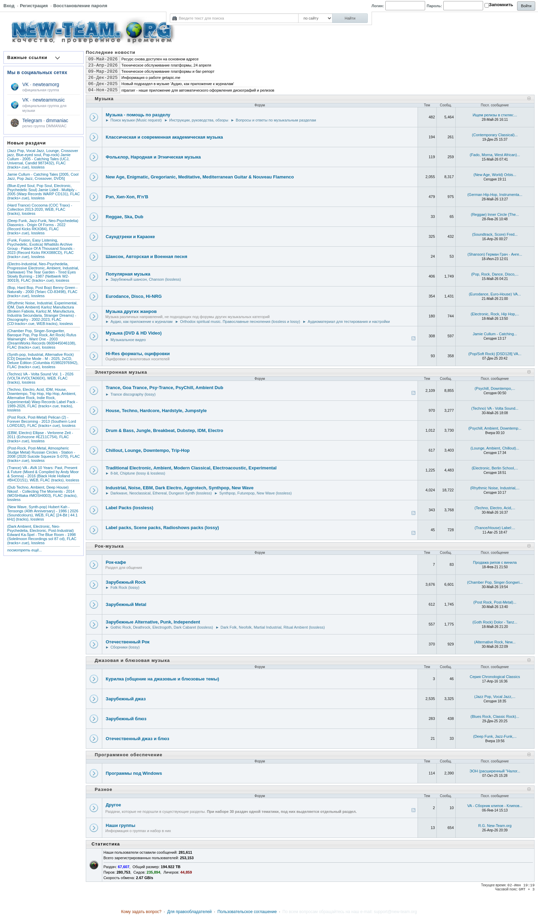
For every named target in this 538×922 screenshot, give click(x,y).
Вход (8, 5)
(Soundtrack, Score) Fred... (495, 234)
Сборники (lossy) (125, 647)
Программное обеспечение (129, 754)
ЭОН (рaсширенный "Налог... (494, 771)
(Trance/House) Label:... (495, 528)
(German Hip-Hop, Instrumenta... (494, 194)
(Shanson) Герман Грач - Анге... (495, 254)
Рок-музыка (109, 546)
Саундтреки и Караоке (130, 236)
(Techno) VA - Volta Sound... (494, 408)
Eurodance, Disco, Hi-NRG (134, 296)
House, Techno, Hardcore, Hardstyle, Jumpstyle (156, 410)
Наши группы (120, 825)
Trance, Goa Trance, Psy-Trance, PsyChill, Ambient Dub (164, 387)
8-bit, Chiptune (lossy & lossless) (137, 473)
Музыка (104, 98)
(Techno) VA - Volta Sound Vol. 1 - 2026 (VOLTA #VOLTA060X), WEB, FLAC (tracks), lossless (40, 378)
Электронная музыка (121, 372)
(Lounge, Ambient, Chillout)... (494, 448)
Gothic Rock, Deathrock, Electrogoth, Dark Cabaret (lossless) (161, 627)
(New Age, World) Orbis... (494, 175)
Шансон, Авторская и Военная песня (146, 256)
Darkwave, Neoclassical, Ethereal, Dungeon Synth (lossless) (161, 493)
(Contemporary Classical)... (495, 135)
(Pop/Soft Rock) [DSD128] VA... (494, 354)
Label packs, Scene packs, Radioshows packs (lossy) (162, 527)
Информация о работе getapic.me (150, 77)
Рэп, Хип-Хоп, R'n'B (127, 196)
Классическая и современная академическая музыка (164, 137)
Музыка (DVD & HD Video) (134, 333)
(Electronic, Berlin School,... (495, 468)
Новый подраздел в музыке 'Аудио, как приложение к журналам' (177, 84)
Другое (113, 804)
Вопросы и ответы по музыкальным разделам (276, 120)
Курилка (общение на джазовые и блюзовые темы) (162, 678)
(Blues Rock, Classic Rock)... (494, 716)
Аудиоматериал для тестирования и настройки (349, 321)
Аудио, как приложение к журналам (141, 321)
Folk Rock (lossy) (124, 587)
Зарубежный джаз (126, 698)
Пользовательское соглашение (247, 911)
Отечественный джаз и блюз (137, 738)
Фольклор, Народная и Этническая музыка (153, 157)
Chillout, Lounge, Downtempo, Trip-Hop (148, 450)
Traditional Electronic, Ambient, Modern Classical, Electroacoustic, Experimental (191, 467)
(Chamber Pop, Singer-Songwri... (495, 582)
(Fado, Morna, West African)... (495, 155)
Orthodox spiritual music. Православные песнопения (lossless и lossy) (240, 321)
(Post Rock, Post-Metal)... (494, 602)
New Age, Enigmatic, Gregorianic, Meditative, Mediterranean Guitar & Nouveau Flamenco (200, 176)
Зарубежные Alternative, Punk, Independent (153, 622)
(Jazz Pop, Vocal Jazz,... (494, 697)
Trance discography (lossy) (133, 394)
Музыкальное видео (128, 340)
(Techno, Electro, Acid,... (495, 508)
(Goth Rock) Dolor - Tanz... (494, 622)
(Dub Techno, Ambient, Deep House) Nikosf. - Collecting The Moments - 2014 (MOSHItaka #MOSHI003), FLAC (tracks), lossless (42, 493)
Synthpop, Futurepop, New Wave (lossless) (255, 493)
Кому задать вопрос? (141, 911)
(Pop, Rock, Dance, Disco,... (494, 274)
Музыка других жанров (131, 311)
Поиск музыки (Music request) (136, 120)
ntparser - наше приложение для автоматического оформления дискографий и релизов (197, 90)
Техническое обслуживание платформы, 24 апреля (166, 65)
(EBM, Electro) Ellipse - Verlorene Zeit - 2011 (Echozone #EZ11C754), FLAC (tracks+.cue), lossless (40, 437)
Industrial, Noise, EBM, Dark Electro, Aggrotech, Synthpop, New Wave (180, 487)
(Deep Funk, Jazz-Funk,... (495, 736)
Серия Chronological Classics (495, 677)
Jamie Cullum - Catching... (495, 334)
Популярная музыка (128, 274)
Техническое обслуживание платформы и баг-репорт (167, 71)
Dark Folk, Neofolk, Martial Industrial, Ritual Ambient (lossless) (273, 627)
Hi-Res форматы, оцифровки (138, 353)
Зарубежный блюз (126, 718)
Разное (103, 789)
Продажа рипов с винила (495, 562)
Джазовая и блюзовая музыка (132, 660)
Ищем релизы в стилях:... (494, 115)
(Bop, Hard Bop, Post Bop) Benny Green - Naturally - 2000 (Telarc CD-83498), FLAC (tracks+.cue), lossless (42, 291)
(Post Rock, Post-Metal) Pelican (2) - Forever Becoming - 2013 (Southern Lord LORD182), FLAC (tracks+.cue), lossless (41, 421)
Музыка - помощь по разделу (138, 114)
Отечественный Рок (128, 641)
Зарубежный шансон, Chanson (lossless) (145, 279)
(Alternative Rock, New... (494, 642)
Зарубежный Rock (126, 582)
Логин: (378, 6)
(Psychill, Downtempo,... (495, 388)
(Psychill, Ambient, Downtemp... (495, 428)
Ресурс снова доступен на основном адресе (160, 59)
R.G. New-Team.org (495, 826)
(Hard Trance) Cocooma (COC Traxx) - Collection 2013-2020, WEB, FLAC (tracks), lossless (39, 209)
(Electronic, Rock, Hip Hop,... (495, 314)
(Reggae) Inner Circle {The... (495, 214)
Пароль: (434, 6)
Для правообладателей (189, 911)
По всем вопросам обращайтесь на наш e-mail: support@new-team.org (349, 911)
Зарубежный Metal (126, 604)
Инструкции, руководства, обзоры (198, 120)
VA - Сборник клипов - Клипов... (495, 806)
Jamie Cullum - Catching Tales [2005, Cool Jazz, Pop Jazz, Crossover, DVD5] (43, 176)
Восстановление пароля (80, 5)
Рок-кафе (116, 562)
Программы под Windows (134, 773)
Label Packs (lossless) (129, 507)
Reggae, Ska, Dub (124, 216)
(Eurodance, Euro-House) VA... (495, 294)
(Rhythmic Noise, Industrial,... (494, 488)
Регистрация (34, 5)
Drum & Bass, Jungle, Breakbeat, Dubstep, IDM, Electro (164, 430)
